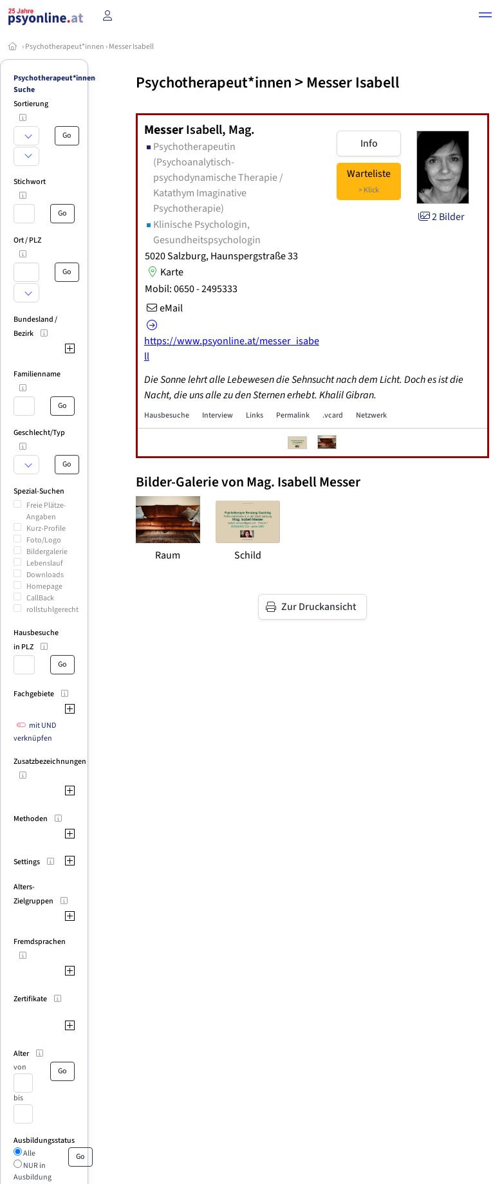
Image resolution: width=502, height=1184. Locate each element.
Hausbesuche (166, 415)
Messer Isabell (131, 46)
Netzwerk (371, 415)
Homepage (44, 586)
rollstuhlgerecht (52, 609)
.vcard (332, 415)
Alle (28, 1153)
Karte (164, 272)
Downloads (45, 574)
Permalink (293, 415)
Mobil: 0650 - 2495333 (191, 289)
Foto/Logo (43, 540)
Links (254, 415)
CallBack (40, 598)
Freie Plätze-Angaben (46, 511)
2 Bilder (440, 217)
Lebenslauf (44, 563)
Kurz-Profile (46, 528)
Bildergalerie (47, 551)
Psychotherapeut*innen (64, 46)
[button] (485, 17)
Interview (217, 415)
